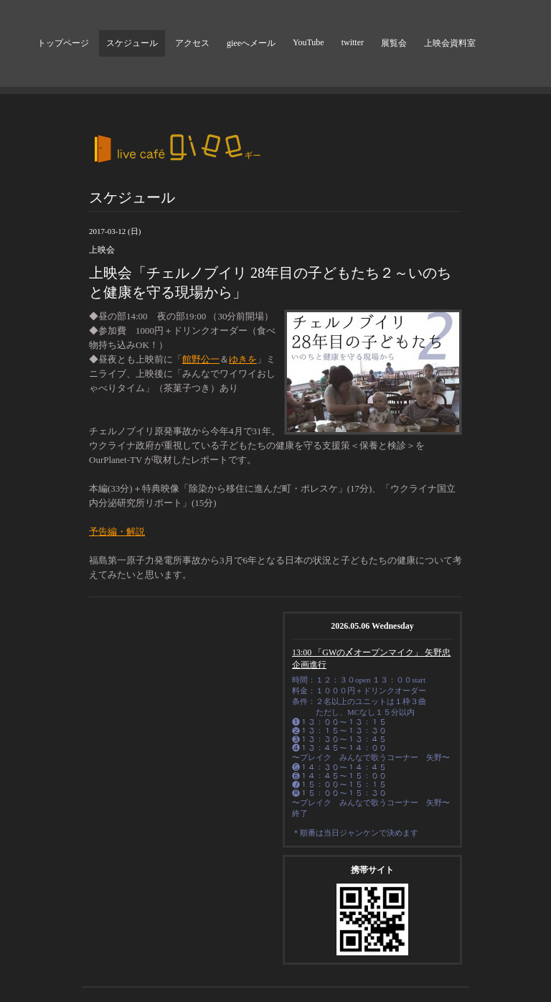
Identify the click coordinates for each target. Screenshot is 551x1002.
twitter (353, 42)
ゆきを (243, 359)
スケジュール (132, 43)
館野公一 (201, 359)
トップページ (63, 43)
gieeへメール (251, 43)
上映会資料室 (450, 43)
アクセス (192, 43)
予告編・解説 (117, 531)
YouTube (308, 42)
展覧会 (394, 43)
